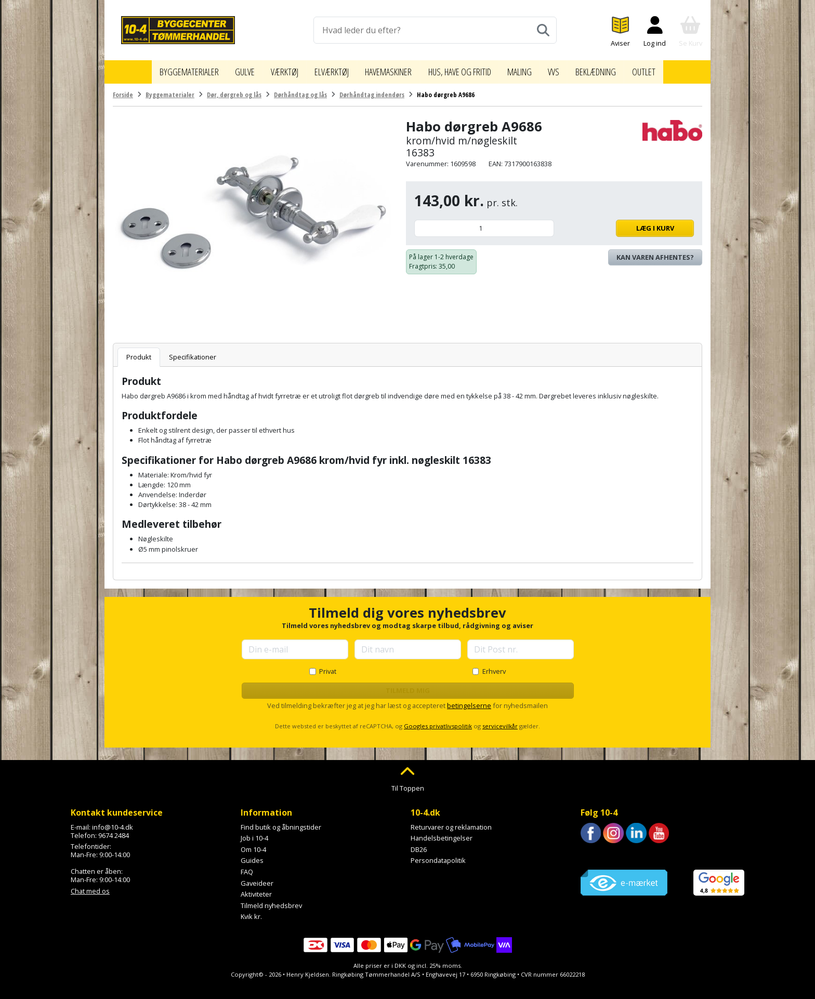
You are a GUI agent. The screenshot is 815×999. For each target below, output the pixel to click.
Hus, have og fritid (466, 69)
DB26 (419, 844)
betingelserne (469, 700)
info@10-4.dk (112, 822)
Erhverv (494, 666)
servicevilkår (500, 721)
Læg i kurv (627, 223)
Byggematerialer (170, 69)
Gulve (229, 69)
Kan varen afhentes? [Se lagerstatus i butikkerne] (655, 252)
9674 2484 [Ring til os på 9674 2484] (113, 830)
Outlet (665, 69)
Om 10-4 (253, 844)
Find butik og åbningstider (281, 822)
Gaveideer (257, 878)
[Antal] (484, 223)
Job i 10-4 (254, 833)
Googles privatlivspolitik (438, 721)
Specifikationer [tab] (192, 351)
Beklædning (613, 69)
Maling (534, 69)
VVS (569, 69)
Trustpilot (595, 851)
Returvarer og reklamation (451, 822)
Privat (327, 666)
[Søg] (543, 30)
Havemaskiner (385, 69)
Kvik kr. (251, 911)
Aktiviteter (256, 889)
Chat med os (90, 885)
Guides (252, 855)
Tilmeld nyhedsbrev (271, 900)
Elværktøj (322, 69)
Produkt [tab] (138, 351)
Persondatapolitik (438, 855)
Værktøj (271, 69)
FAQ (247, 866)
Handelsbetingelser (441, 833)
